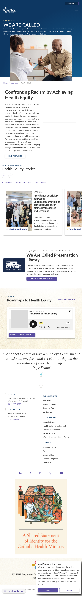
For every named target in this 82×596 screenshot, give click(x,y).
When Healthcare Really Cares (56, 437)
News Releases (49, 422)
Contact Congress (50, 459)
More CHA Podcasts (66, 299)
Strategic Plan (48, 408)
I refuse (69, 590)
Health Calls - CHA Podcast (54, 426)
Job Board (47, 462)
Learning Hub (48, 455)
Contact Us (47, 412)
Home (5, 83)
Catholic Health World (23, 182)
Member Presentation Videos (41, 279)
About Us (47, 401)
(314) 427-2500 (14, 419)
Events (45, 451)
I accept (48, 590)
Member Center (49, 447)
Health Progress (40, 182)
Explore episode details (20, 335)
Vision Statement (50, 404)
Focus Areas (15, 83)
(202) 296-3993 (14, 404)
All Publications (7, 182)
